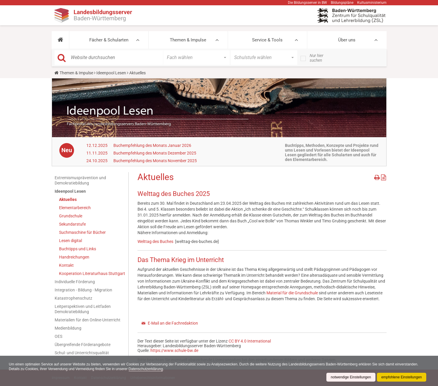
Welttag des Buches (155, 241)
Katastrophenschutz (73, 298)
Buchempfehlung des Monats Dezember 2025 (154, 153)
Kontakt (66, 265)
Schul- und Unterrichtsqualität (82, 352)
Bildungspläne (342, 3)
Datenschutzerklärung (146, 369)
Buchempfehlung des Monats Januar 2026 (152, 145)
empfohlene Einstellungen (401, 377)
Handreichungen (74, 257)
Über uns (346, 40)
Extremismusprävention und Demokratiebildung (80, 180)
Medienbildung (68, 328)
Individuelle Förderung (75, 281)
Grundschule (70, 216)
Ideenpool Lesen (111, 73)
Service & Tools (267, 40)
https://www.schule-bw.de (174, 350)
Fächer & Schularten (108, 40)
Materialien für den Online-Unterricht (87, 320)
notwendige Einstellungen (351, 377)
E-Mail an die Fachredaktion (173, 323)
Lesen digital (70, 240)
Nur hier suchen (316, 58)
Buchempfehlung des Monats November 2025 (155, 160)
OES (58, 336)
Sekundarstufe (72, 224)
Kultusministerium (372, 3)
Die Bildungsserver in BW (307, 3)
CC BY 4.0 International (250, 341)
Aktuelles (68, 199)
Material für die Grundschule (292, 293)
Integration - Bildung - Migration (83, 290)
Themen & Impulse (188, 40)
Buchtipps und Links (77, 248)
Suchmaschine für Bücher (82, 232)
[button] (60, 40)
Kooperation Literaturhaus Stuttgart (92, 273)
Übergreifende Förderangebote (82, 344)
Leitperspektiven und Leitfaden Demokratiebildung (83, 309)
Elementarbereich (75, 207)
